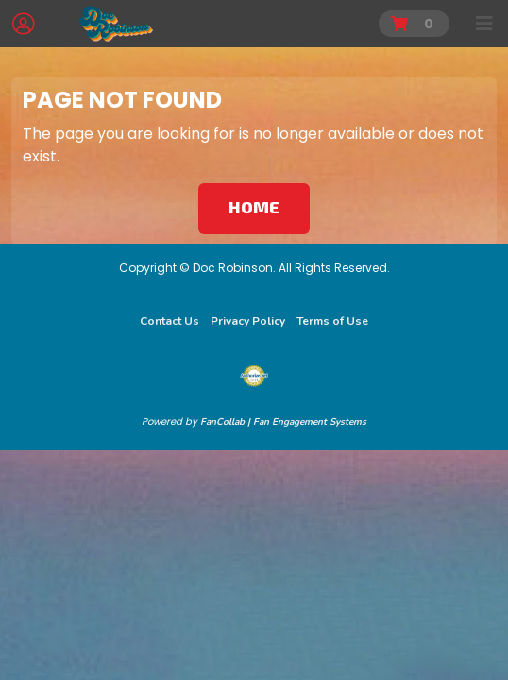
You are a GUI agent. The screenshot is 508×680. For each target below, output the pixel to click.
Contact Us (169, 321)
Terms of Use (332, 321)
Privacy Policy (248, 321)
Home (254, 206)
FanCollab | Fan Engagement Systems (283, 422)
